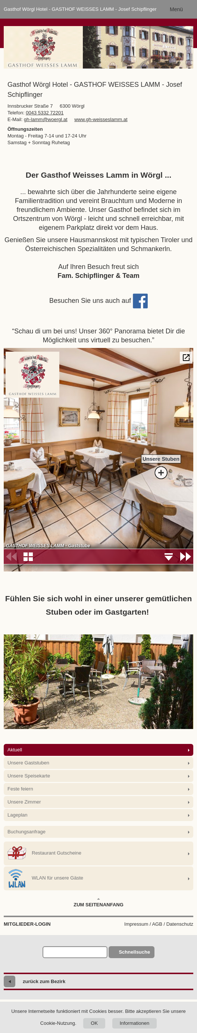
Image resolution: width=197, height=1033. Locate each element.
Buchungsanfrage (26, 831)
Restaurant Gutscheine (44, 853)
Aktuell (14, 749)
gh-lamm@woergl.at (46, 119)
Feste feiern (20, 789)
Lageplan (17, 815)
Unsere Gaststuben (28, 763)
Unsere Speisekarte (28, 776)
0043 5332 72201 (44, 112)
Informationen (135, 1023)
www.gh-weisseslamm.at (100, 119)
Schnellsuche (134, 952)
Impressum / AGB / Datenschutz (158, 924)
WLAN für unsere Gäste (45, 878)
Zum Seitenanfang (98, 902)
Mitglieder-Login (27, 924)
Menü (176, 9)
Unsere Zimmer (24, 802)
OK (94, 1023)
